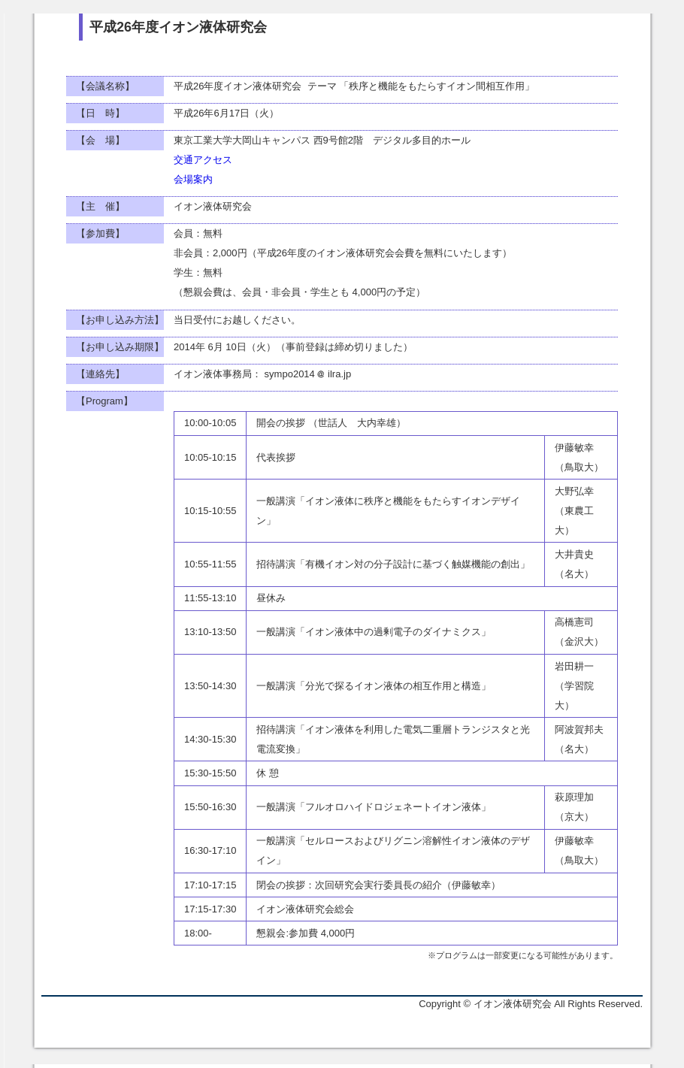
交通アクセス (203, 159)
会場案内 (193, 179)
